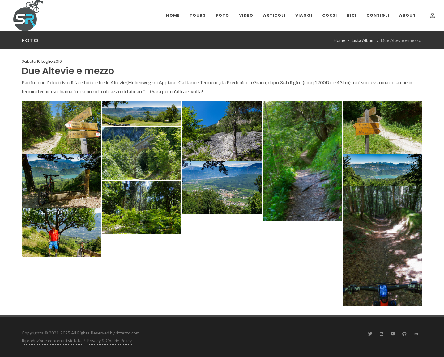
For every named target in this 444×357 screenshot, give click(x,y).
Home (339, 40)
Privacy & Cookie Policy (109, 340)
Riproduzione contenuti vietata (52, 340)
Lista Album (363, 40)
